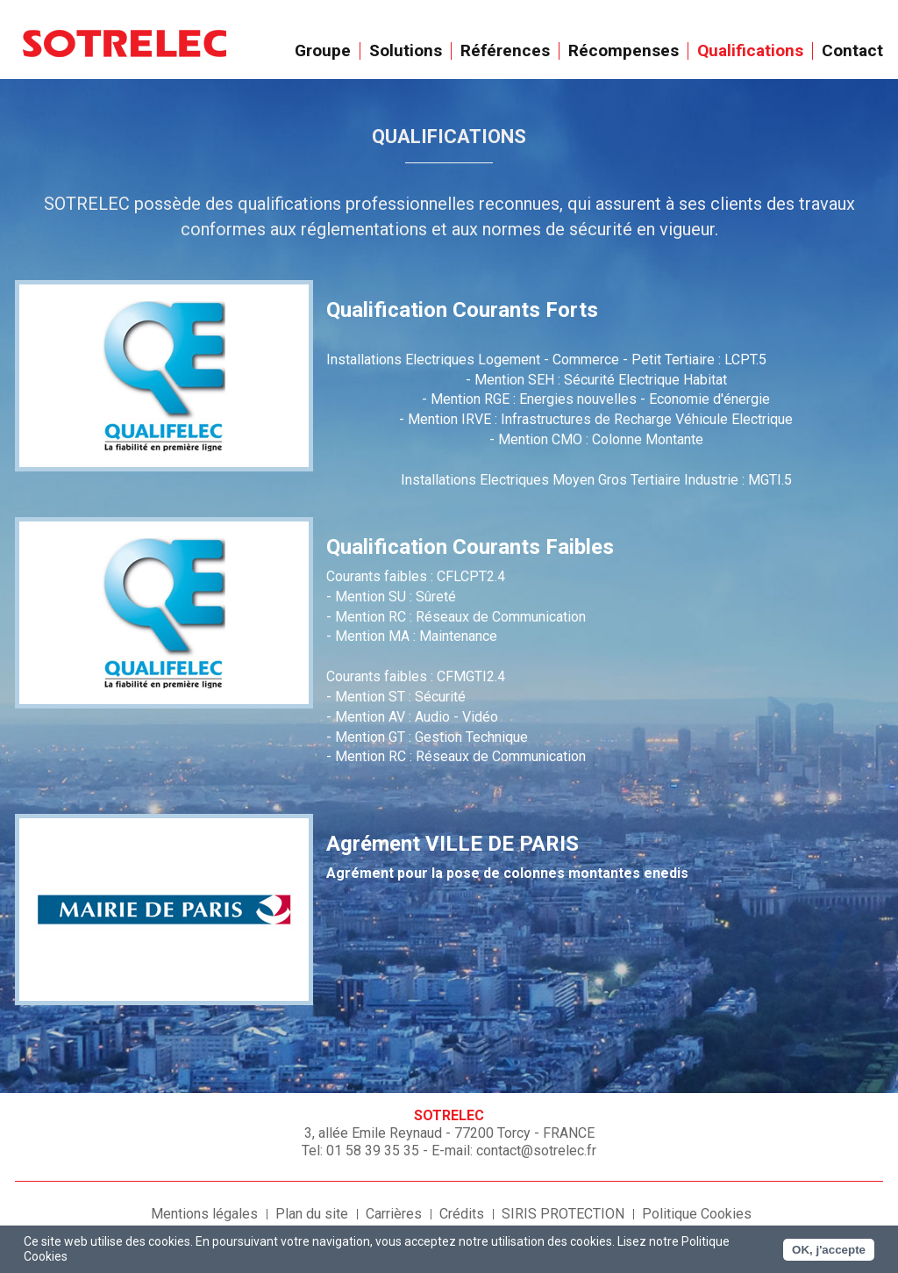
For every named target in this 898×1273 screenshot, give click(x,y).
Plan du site (311, 1213)
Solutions (406, 51)
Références (506, 51)
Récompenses (624, 51)
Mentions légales (204, 1213)
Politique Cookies (697, 1213)
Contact (852, 51)
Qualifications (750, 51)
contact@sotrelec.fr (536, 1150)
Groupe (323, 51)
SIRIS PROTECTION (563, 1213)
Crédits (461, 1213)
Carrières (394, 1213)
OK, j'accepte (829, 1249)
